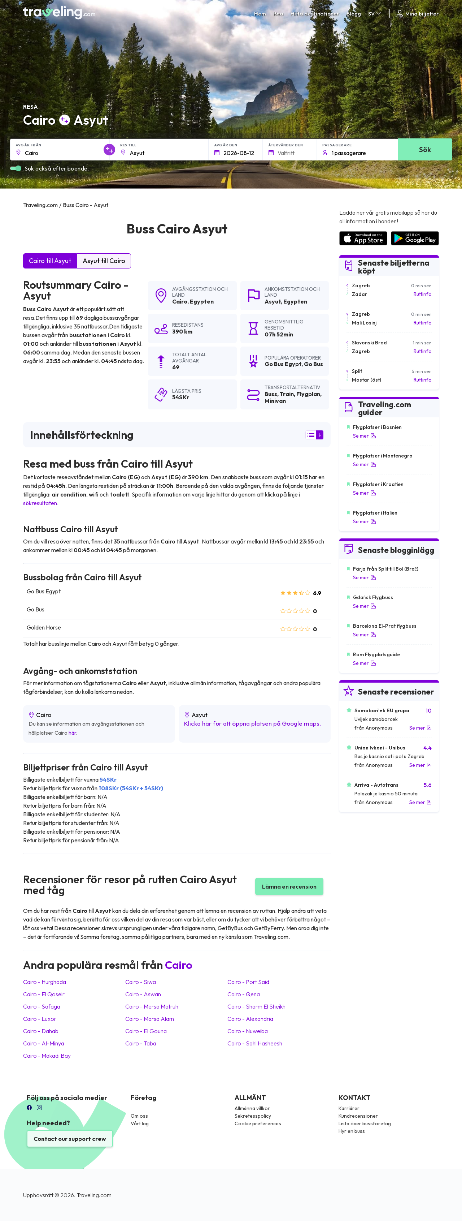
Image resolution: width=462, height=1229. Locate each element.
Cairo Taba (140, 1043)
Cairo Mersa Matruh (151, 1006)
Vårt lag (140, 1123)
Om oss (139, 1116)
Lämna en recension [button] (289, 886)
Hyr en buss (352, 1131)
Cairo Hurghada (44, 981)
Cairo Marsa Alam (149, 1018)
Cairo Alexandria (250, 1018)
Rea (278, 13)
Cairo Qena (243, 994)
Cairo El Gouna (146, 1031)
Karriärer (349, 1108)
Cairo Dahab (40, 1031)
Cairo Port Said (248, 981)
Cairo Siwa (140, 981)
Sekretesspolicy (253, 1116)
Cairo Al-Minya (43, 1043)
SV (375, 13)
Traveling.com (94, 1195)
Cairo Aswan (143, 994)
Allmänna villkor (252, 1108)
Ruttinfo (423, 294)
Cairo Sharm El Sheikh (256, 1006)
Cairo (179, 301)
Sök (425, 149)
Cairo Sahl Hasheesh (254, 1043)
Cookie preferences (258, 1123)
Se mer (364, 436)
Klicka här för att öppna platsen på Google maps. (252, 723)
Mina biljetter (417, 13)
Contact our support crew (70, 1138)
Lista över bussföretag (365, 1123)
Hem (260, 13)
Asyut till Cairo (104, 261)
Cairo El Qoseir (44, 994)
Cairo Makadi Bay (47, 1055)
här (72, 732)
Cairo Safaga (41, 1006)
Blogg (353, 13)
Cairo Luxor (39, 1018)
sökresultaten (40, 503)
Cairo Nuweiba (247, 1031)
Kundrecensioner (358, 1116)
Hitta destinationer (315, 13)
